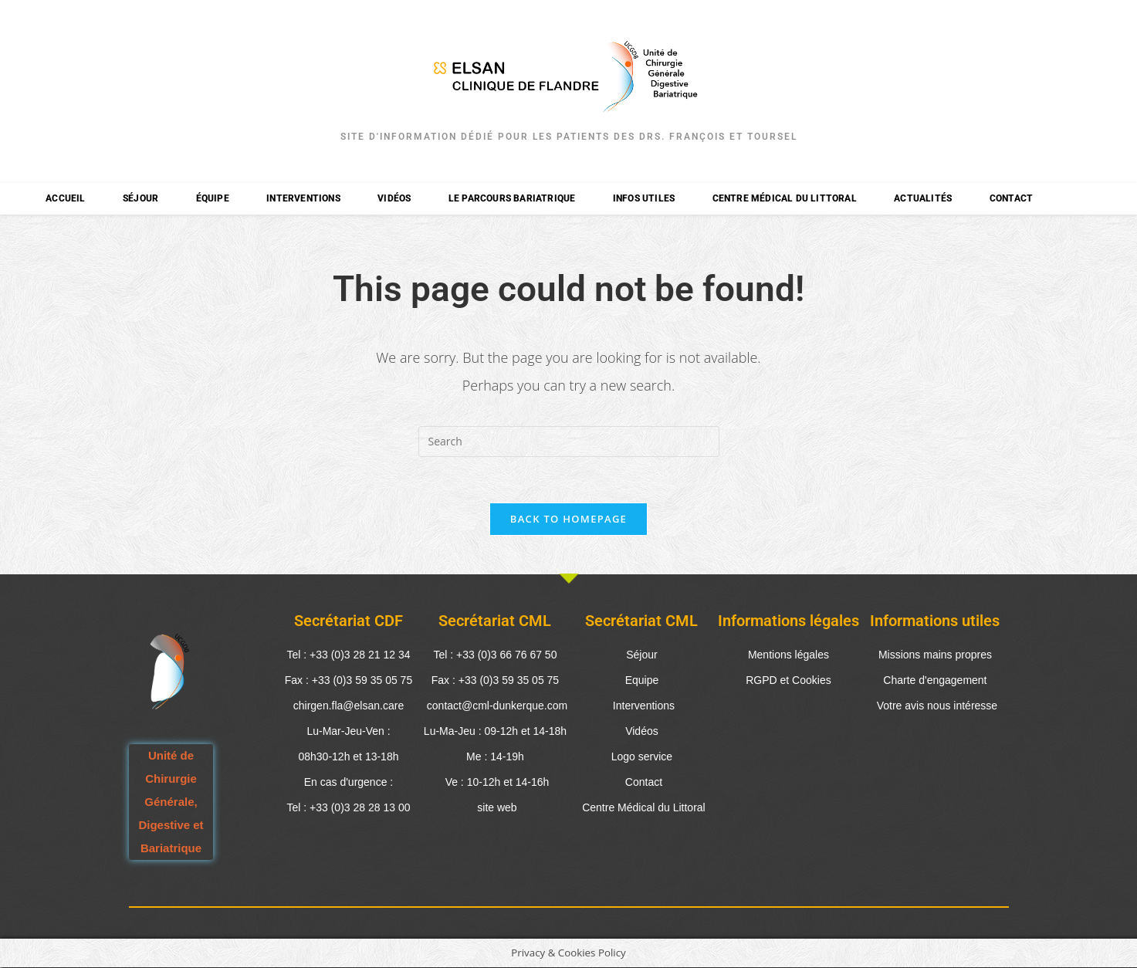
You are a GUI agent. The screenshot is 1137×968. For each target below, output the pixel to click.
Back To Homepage (568, 519)
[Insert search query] (568, 441)
